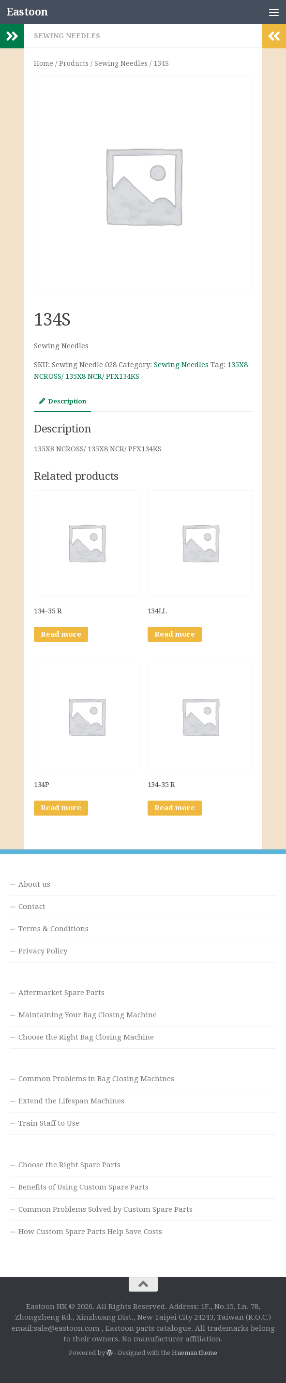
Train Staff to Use (48, 1123)
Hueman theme (194, 1352)
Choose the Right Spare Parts (69, 1164)
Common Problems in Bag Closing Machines (96, 1078)
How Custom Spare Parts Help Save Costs (90, 1231)
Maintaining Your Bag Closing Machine (87, 1015)
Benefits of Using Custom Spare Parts (83, 1187)
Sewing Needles (67, 36)
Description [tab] (62, 401)
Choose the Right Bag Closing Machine (86, 1037)
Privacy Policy (42, 951)
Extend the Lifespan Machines (71, 1101)
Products (74, 63)
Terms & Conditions (53, 928)
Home (43, 63)
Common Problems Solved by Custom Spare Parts (105, 1209)
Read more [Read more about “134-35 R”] (61, 634)
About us (34, 884)
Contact (31, 906)
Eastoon (27, 12)
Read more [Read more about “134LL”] (174, 634)
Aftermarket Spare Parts (61, 992)
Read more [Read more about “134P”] (61, 807)
